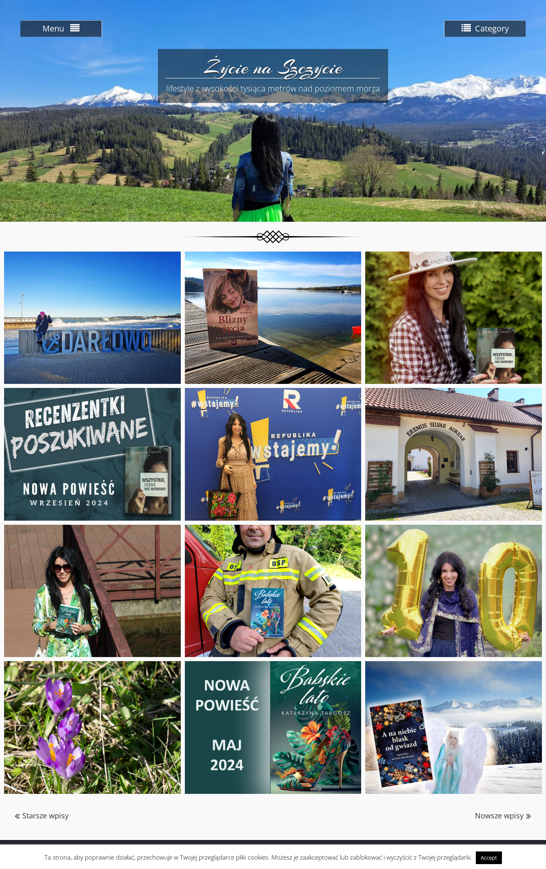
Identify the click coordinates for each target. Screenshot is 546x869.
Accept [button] (489, 857)
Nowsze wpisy (499, 815)
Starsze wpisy (45, 815)
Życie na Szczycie (273, 67)
